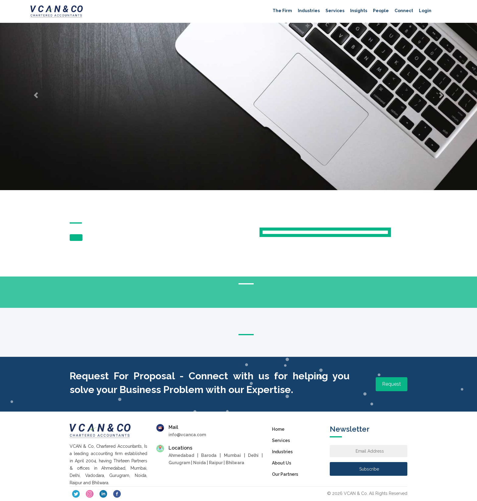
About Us (281, 463)
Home (278, 429)
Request (391, 384)
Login (425, 10)
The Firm (282, 10)
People (381, 10)
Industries (309, 10)
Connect (404, 10)
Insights (358, 10)
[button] (35, 95)
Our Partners (285, 474)
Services (335, 10)
